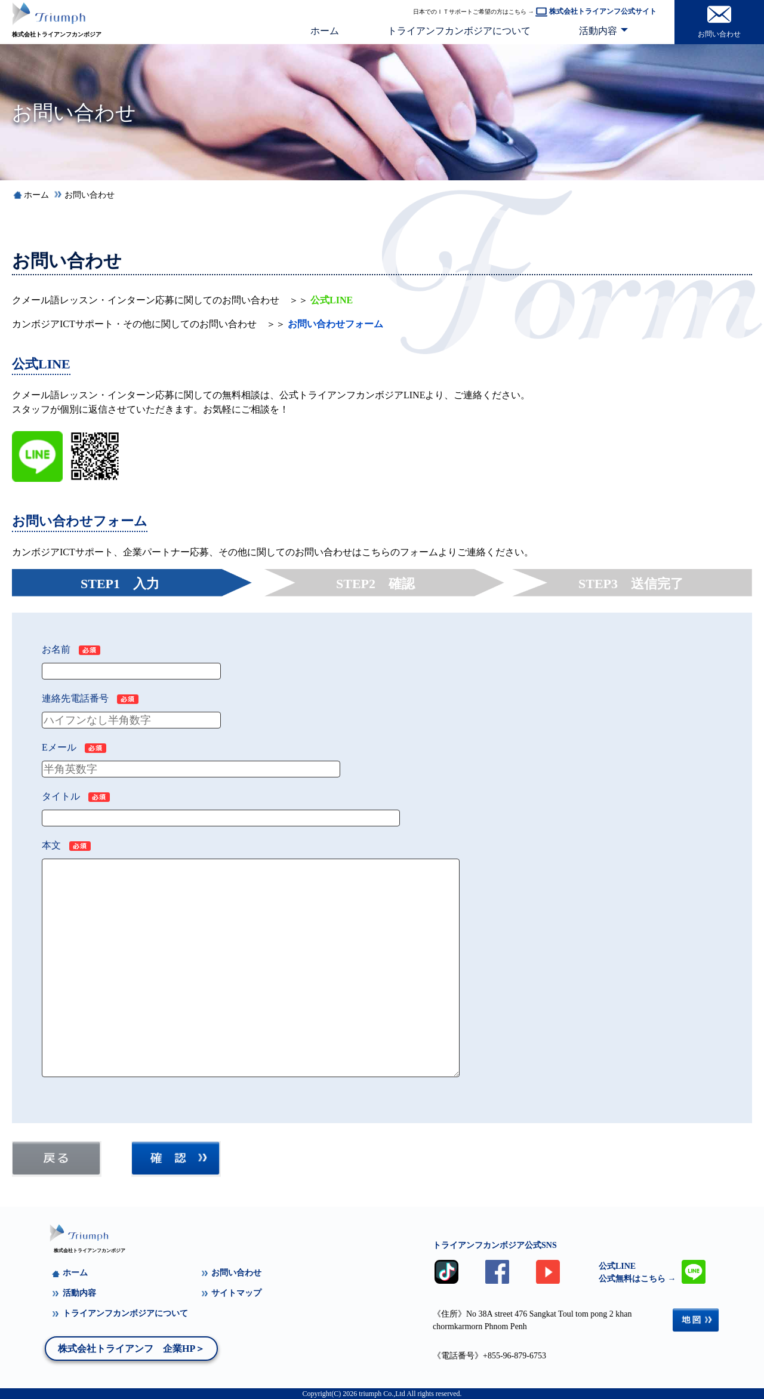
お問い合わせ (89, 194)
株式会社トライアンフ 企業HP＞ (131, 1348)
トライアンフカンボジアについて (459, 31)
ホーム (324, 31)
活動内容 (598, 31)
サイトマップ (231, 1293)
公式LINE (331, 300)
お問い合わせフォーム (335, 324)
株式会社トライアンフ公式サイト (596, 11)
